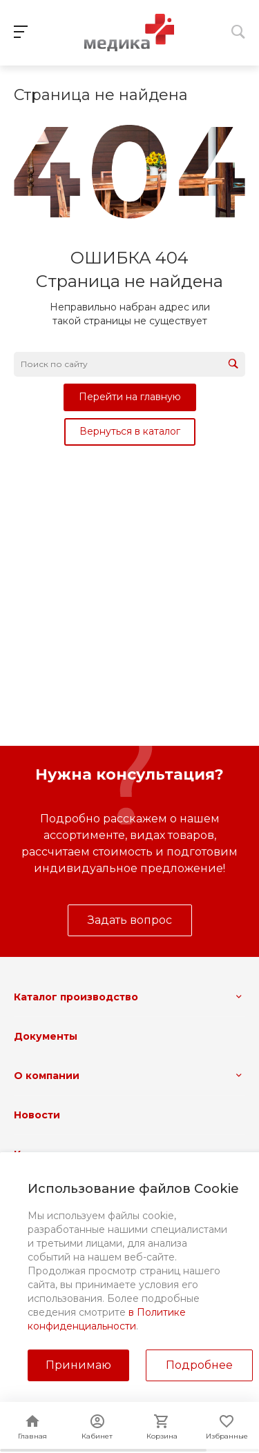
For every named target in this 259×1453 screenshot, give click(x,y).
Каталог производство (76, 997)
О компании (46, 1075)
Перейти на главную (130, 397)
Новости (37, 1115)
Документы (45, 1036)
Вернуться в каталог (129, 431)
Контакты (40, 1154)
